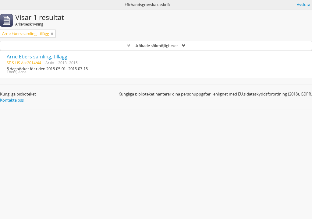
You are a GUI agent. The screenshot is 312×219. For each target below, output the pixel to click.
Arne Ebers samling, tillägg (37, 56)
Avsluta (303, 4)
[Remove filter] (52, 33)
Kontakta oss (12, 100)
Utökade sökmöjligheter (156, 45)
